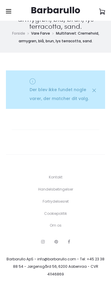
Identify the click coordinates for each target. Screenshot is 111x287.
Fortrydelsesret (56, 201)
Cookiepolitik (55, 213)
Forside (18, 33)
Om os (56, 225)
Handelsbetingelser (55, 189)
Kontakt (55, 177)
